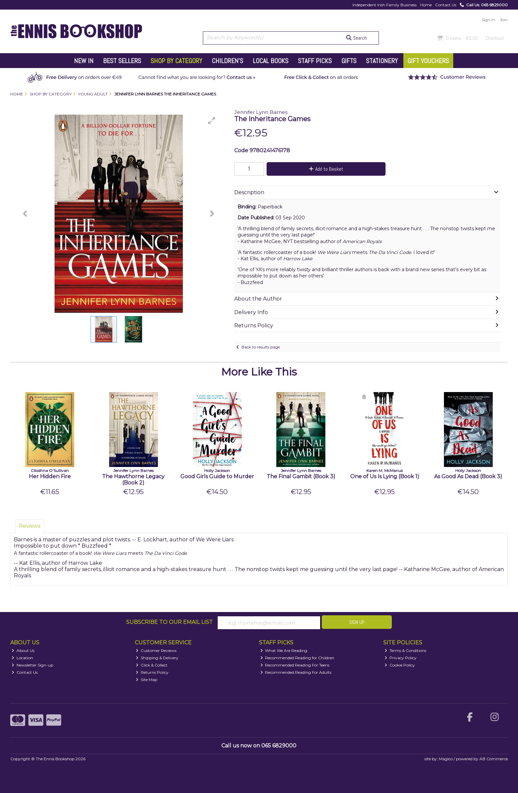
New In (83, 60)
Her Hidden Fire (50, 476)
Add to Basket (326, 168)
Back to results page (260, 346)
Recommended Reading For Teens (295, 665)
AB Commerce (493, 758)
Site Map (146, 679)
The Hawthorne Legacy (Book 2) (133, 479)
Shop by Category (176, 60)
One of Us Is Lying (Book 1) (384, 476)
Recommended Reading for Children (297, 657)
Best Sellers (122, 60)
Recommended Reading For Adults (296, 672)
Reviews (29, 526)
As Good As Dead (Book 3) (468, 476)
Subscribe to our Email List (169, 622)
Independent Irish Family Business (384, 4)
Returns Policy (152, 672)
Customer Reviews (156, 650)
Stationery (382, 60)
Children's (227, 60)
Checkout (495, 38)
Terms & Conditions (405, 650)
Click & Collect (151, 665)
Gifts (348, 60)
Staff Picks (315, 60)
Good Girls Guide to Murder (217, 476)
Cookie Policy (400, 665)
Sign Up (357, 622)
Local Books (270, 60)
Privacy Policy (401, 657)
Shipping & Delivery (157, 657)
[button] (211, 120)
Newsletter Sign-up (32, 665)
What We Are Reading (284, 650)
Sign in (488, 19)
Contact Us (445, 4)
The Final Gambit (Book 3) (301, 476)
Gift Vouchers (428, 60)
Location (22, 657)
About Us (23, 650)
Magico (446, 758)
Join (504, 19)
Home (426, 4)
